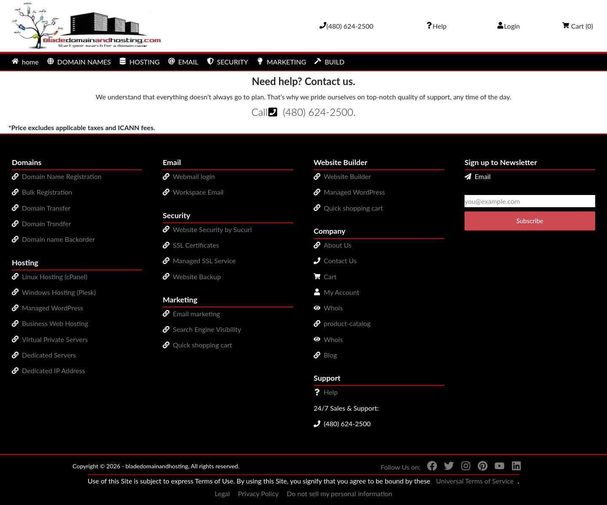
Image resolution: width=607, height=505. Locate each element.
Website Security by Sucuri (212, 229)
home (25, 62)
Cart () (577, 26)
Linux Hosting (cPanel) (54, 277)
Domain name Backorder (58, 239)
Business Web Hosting (55, 323)
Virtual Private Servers (55, 339)
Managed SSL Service (204, 261)
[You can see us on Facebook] (428, 467)
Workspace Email (198, 192)
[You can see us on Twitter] (445, 467)
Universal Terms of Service (474, 481)
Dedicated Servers (49, 355)
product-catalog (347, 323)
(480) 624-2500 (318, 112)
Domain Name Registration (62, 176)
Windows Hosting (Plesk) (59, 292)
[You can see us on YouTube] (496, 467)
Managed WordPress (52, 308)
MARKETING (281, 62)
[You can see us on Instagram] (462, 467)
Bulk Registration (47, 192)
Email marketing (196, 314)
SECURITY (227, 62)
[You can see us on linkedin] (513, 467)
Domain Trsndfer (46, 223)
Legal (222, 493)
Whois (333, 308)
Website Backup (197, 277)
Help (331, 392)
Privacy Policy (258, 493)
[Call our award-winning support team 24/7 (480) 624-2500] (436, 26)
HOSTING (139, 62)
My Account (341, 292)
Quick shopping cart (202, 345)
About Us (338, 245)
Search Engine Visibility (207, 329)
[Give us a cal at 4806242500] (346, 26)
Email (478, 176)
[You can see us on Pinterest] (479, 467)
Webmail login (194, 176)
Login (508, 26)
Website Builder (347, 176)
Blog (330, 355)
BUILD (329, 62)
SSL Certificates (196, 245)
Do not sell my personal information (339, 493)
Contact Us (340, 261)
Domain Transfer (46, 208)
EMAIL (183, 62)
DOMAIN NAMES (79, 62)
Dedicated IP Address (53, 370)
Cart (330, 277)
